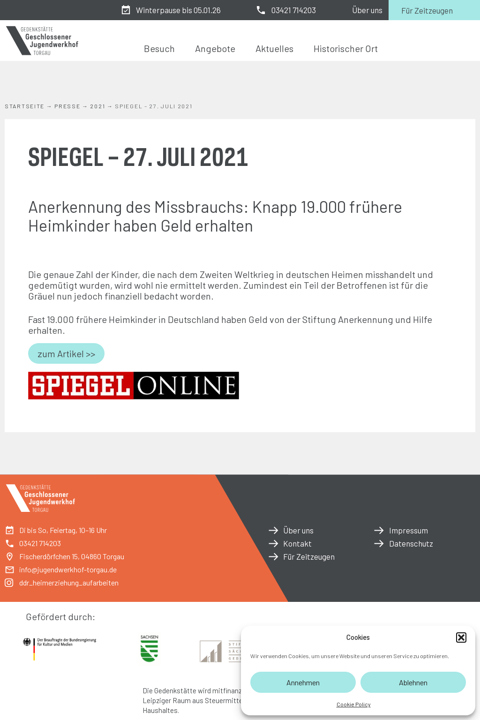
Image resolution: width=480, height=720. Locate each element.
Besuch (159, 48)
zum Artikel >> (66, 353)
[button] (461, 637)
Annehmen (303, 682)
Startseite (25, 106)
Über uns (367, 10)
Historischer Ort (346, 48)
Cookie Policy (354, 704)
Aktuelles (274, 48)
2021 (97, 106)
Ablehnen (413, 682)
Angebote (215, 48)
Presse (67, 106)
